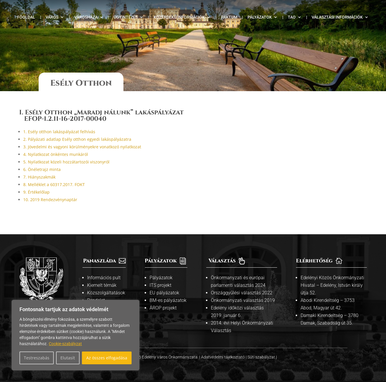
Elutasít (67, 358)
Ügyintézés (126, 17)
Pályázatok (259, 17)
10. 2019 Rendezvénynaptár (50, 199)
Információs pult (104, 277)
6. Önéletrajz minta (42, 169)
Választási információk (337, 17)
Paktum (229, 17)
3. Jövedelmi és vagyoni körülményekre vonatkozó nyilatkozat (82, 146)
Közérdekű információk (179, 17)
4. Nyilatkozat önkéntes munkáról (55, 154)
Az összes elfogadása (106, 358)
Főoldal (26, 17)
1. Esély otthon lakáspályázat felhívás (59, 131)
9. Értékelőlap (36, 192)
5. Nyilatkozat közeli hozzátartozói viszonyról (66, 162)
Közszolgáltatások (106, 292)
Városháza (86, 17)
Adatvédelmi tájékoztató (223, 357)
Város (52, 17)
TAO (292, 17)
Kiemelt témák (101, 285)
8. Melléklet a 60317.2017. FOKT (54, 184)
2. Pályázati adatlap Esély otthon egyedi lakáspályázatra (77, 139)
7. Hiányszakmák (39, 177)
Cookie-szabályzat (65, 343)
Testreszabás (36, 358)
